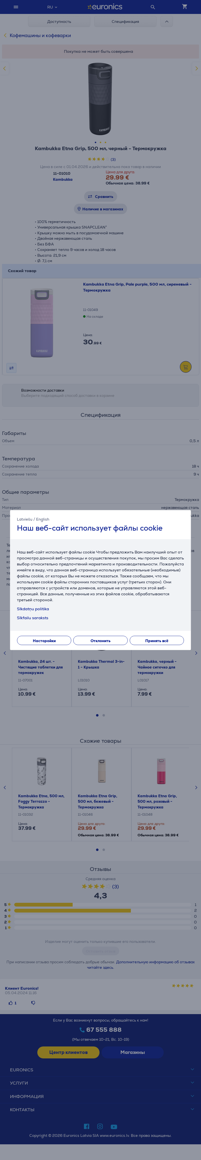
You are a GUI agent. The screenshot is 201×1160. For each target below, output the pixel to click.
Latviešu (24, 519)
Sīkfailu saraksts (32, 617)
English (42, 519)
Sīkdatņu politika (33, 608)
